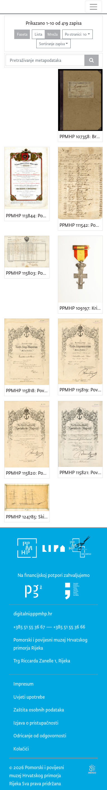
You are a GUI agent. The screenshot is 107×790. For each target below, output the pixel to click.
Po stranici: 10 (76, 34)
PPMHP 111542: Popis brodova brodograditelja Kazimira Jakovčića (81, 225)
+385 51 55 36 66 (69, 626)
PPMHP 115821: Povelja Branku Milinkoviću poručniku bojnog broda (81, 472)
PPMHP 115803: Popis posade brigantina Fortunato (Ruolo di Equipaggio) (27, 273)
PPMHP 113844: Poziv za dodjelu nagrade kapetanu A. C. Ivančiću (27, 215)
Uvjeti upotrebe (29, 697)
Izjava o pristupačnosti (35, 723)
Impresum (23, 684)
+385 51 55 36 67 (29, 626)
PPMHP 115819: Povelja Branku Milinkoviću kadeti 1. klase (81, 389)
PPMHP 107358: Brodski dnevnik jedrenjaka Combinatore (81, 136)
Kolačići (21, 748)
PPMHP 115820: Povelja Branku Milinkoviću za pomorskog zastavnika (27, 473)
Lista (38, 34)
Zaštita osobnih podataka (38, 709)
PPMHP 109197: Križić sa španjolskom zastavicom (81, 308)
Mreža (52, 34)
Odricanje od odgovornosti (39, 735)
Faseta (22, 34)
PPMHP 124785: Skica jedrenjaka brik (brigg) (27, 516)
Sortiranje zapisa (52, 43)
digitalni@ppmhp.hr (32, 613)
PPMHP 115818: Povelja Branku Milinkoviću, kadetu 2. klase (27, 390)
